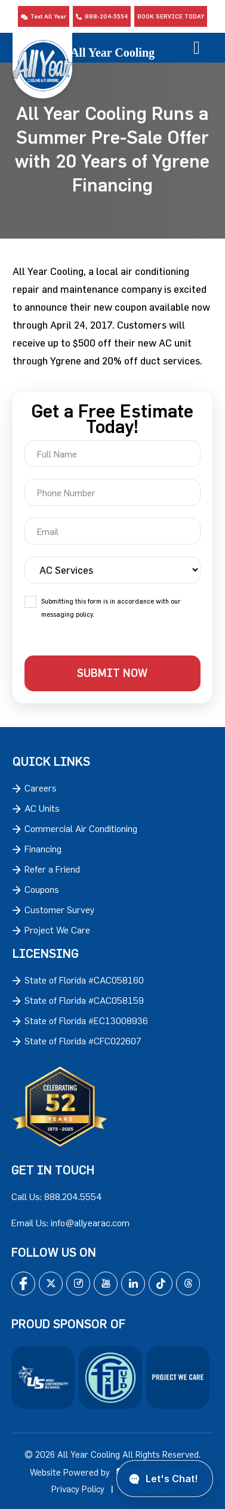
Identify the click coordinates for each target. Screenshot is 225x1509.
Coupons (41, 889)
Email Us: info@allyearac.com (70, 1222)
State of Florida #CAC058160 (84, 980)
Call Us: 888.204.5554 (56, 1196)
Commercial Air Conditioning (80, 828)
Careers (40, 788)
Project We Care (57, 929)
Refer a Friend (52, 869)
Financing (42, 848)
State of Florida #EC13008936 (86, 1020)
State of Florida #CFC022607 (82, 1040)
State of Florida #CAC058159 (84, 1000)
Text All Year (43, 16)
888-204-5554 (102, 16)
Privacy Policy (77, 1489)
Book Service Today (170, 16)
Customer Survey (59, 909)
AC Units (42, 808)
